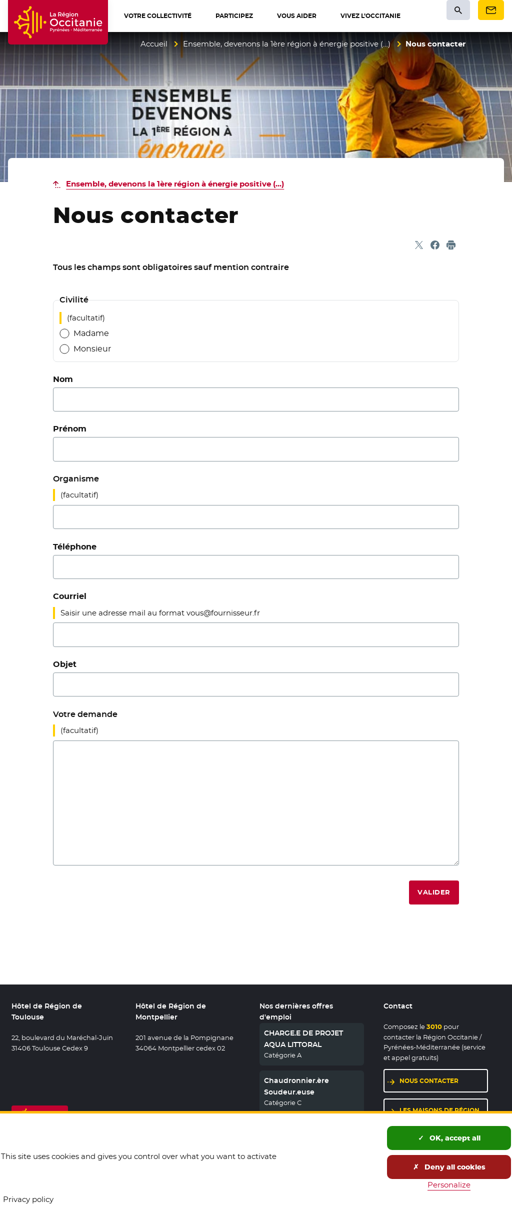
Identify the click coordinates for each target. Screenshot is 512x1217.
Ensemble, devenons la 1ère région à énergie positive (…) (286, 43)
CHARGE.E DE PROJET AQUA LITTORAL (303, 1038)
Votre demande (85, 714)
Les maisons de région (440, 1110)
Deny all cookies (449, 1167)
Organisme (76, 479)
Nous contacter (429, 1080)
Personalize (449, 1185)
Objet (64, 664)
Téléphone (74, 547)
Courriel (69, 596)
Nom (63, 379)
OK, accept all (449, 1138)
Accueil (154, 43)
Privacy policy (28, 1199)
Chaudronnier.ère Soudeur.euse (296, 1086)
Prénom (69, 429)
